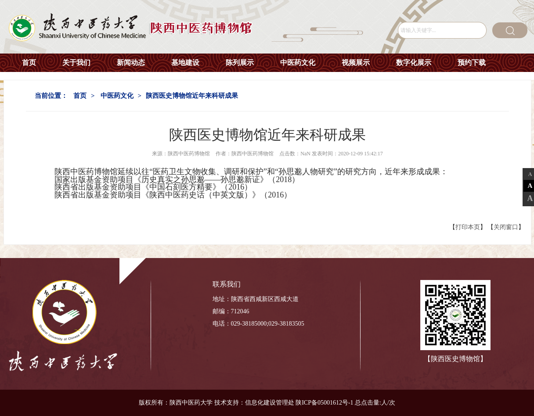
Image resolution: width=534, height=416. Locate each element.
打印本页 (467, 227)
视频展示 (356, 62)
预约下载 (472, 62)
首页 (29, 62)
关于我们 (76, 62)
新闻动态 (131, 62)
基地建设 (185, 62)
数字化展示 (413, 62)
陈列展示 (240, 62)
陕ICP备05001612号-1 (324, 402)
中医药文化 (297, 62)
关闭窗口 (506, 227)
